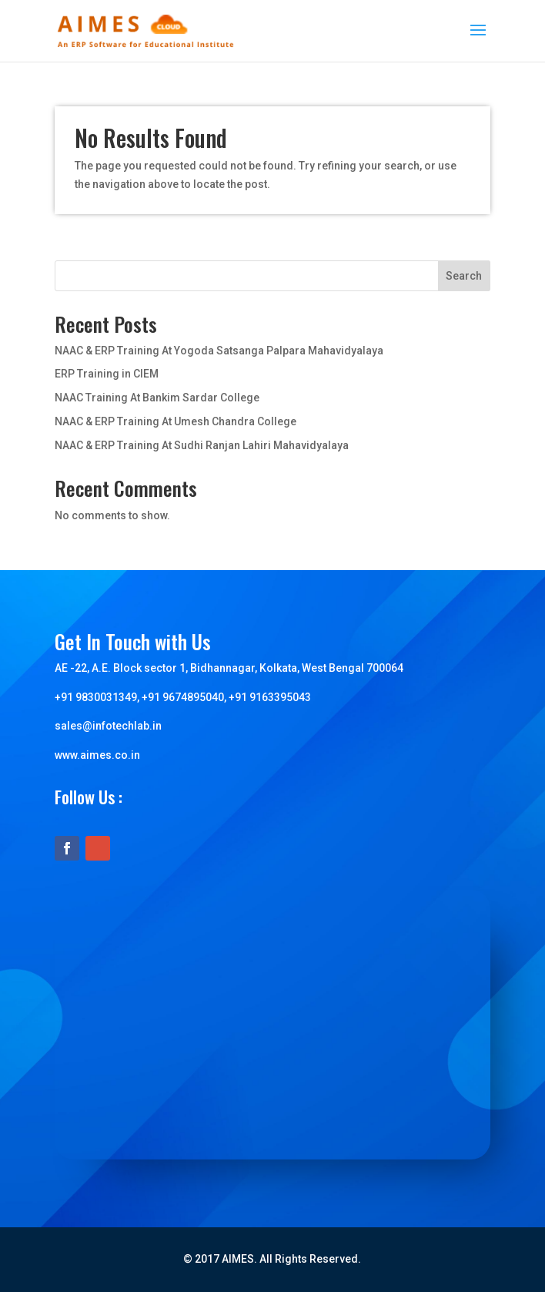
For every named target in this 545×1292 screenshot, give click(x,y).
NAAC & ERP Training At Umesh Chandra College (175, 421)
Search (464, 276)
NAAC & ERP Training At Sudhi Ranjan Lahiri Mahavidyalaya (202, 445)
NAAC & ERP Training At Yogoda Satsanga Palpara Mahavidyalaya (219, 350)
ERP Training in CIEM (107, 373)
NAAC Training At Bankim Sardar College (157, 397)
